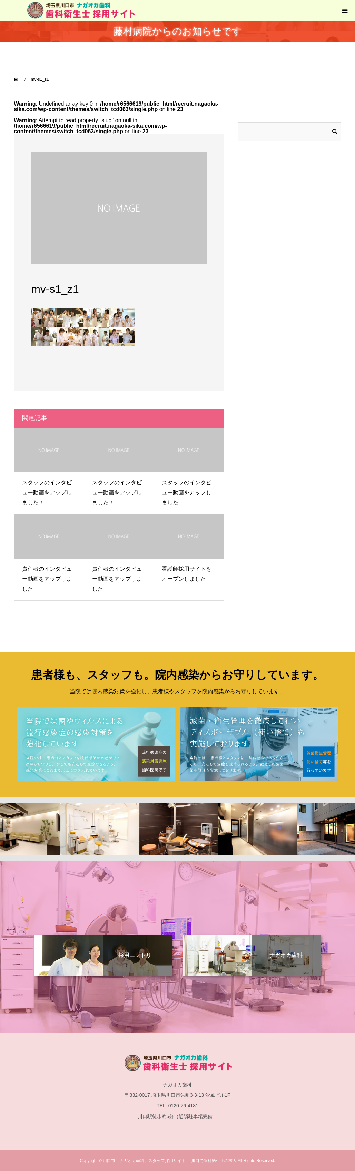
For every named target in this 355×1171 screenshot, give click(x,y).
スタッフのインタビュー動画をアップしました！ (47, 492)
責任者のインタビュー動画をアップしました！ (47, 579)
